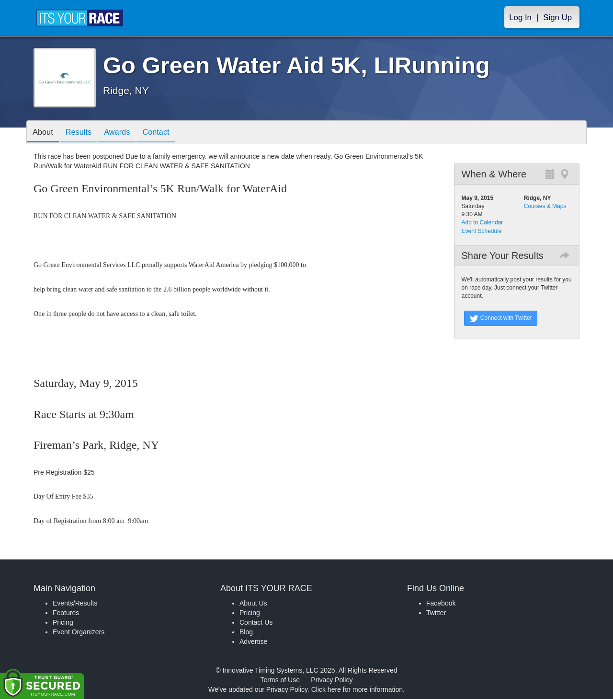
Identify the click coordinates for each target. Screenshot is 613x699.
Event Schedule (482, 231)
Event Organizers (78, 632)
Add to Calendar (482, 222)
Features (66, 613)
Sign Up (557, 17)
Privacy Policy (331, 680)
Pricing (63, 622)
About (44, 133)
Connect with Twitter (500, 318)
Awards (126, 133)
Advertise (253, 641)
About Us (253, 603)
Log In (520, 17)
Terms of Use (280, 680)
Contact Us (255, 622)
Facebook (440, 603)
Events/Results (75, 603)
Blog (246, 632)
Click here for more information (357, 689)
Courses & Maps (545, 206)
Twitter (436, 613)
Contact (168, 133)
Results (83, 133)
